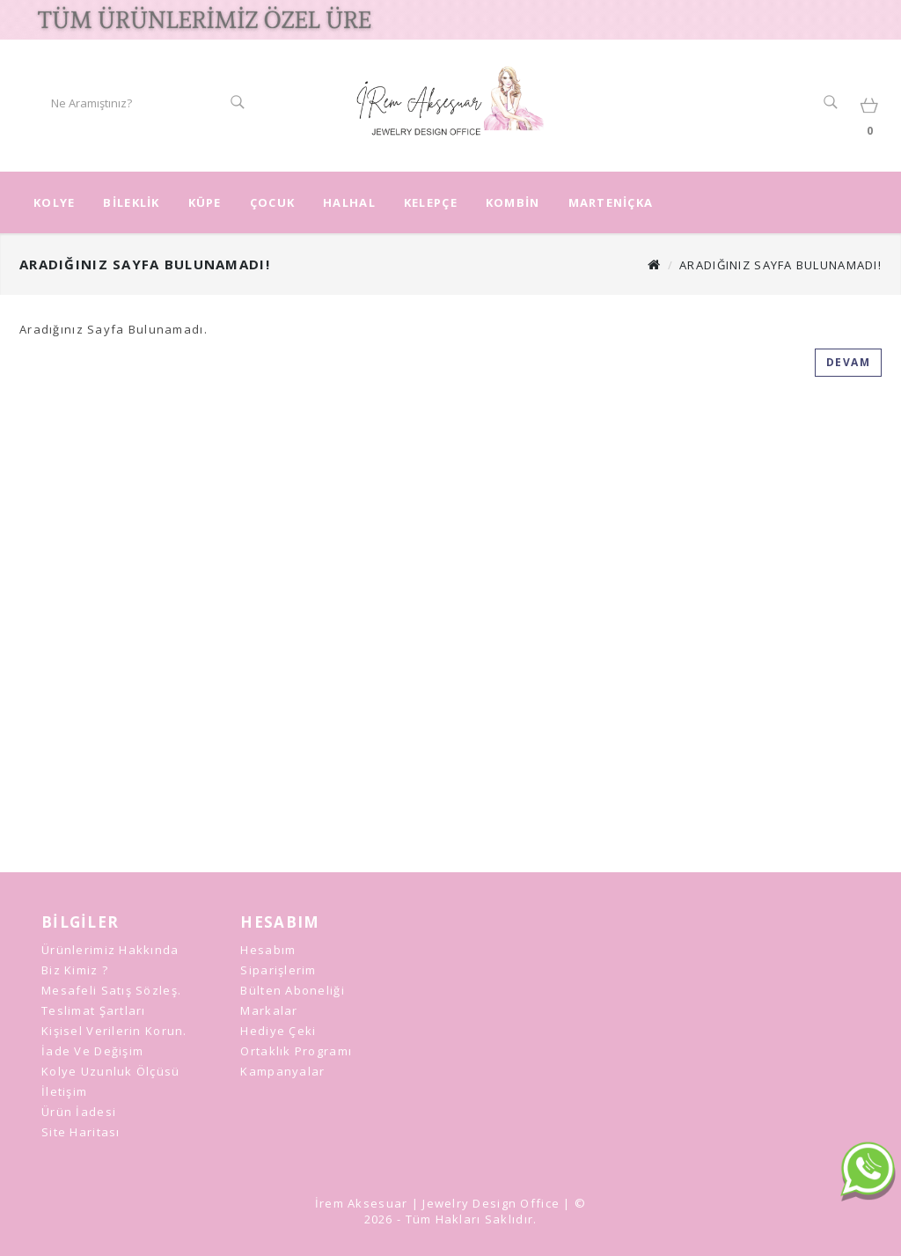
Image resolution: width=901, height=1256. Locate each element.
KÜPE (205, 202)
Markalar (268, 1010)
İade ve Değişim (92, 1051)
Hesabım (268, 950)
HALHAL (349, 202)
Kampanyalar (282, 1071)
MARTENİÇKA (611, 202)
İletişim (64, 1091)
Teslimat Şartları (93, 1010)
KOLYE (54, 202)
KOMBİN (513, 202)
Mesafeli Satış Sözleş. (111, 990)
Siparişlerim (278, 970)
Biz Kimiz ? (74, 970)
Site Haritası (81, 1132)
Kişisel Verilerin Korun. (114, 1031)
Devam (848, 362)
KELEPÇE (431, 202)
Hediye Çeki (278, 1031)
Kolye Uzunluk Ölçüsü (110, 1071)
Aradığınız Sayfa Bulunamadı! (780, 265)
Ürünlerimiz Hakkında (110, 950)
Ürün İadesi (78, 1112)
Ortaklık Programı (296, 1051)
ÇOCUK (272, 202)
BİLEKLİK (131, 202)
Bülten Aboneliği (292, 990)
